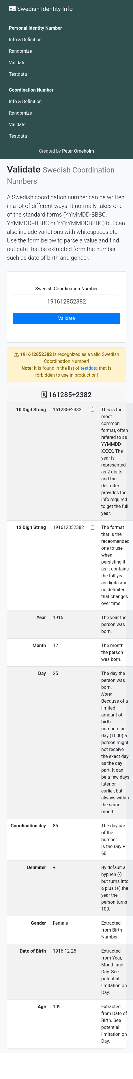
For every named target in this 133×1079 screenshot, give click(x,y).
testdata (89, 368)
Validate (17, 62)
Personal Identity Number (35, 28)
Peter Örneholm (78, 151)
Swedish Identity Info (41, 8)
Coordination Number (31, 90)
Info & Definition (25, 39)
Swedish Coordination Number (66, 288)
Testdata (18, 74)
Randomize (20, 51)
